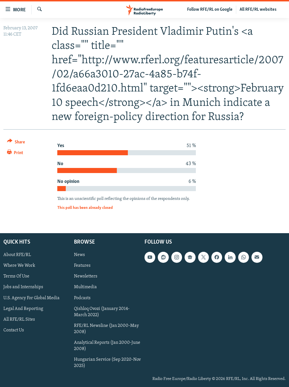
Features (82, 265)
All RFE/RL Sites (19, 319)
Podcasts (82, 298)
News (79, 255)
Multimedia (85, 287)
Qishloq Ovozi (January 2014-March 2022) (102, 311)
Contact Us (13, 330)
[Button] (16, 143)
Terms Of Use (16, 276)
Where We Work (19, 265)
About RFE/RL (17, 255)
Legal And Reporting (23, 308)
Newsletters (85, 276)
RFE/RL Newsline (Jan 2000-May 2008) (106, 328)
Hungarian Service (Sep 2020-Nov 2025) (107, 362)
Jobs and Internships (23, 287)
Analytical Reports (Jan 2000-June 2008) (107, 345)
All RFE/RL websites (258, 9)
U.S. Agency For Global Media (31, 298)
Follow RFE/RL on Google (210, 9)
